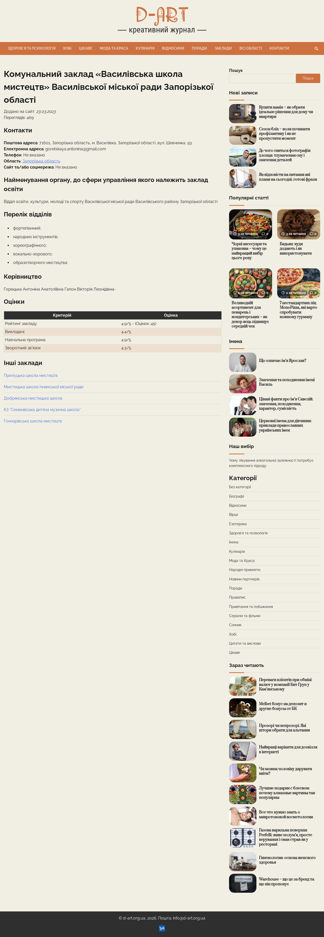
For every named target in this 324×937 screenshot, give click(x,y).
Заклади (223, 48)
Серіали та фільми (244, 616)
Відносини (173, 48)
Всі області (250, 48)
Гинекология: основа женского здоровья (287, 860)
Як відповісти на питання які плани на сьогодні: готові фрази (288, 177)
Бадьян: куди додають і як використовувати (296, 249)
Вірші (233, 515)
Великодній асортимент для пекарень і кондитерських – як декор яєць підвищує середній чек (250, 315)
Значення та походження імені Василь (287, 382)
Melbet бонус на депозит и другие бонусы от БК (283, 706)
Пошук (236, 70)
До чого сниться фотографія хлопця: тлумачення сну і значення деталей (284, 155)
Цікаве (85, 48)
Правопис (237, 597)
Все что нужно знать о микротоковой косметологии (286, 815)
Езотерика (238, 524)
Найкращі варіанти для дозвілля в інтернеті (288, 750)
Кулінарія (145, 48)
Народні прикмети (244, 570)
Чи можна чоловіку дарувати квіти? (285, 771)
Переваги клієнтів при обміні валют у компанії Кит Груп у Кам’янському (285, 685)
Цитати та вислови (245, 643)
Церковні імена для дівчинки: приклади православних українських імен (285, 426)
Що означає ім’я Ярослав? (282, 360)
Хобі (67, 48)
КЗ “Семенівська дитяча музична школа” (42, 409)
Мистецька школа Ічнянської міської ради (44, 386)
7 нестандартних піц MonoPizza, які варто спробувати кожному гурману (298, 310)
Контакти (279, 48)
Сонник (235, 625)
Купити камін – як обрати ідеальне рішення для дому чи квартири (286, 112)
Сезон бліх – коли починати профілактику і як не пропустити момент (284, 134)
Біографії (236, 496)
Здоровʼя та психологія (31, 48)
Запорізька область (41, 161)
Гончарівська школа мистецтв (33, 421)
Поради (199, 48)
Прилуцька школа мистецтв (31, 375)
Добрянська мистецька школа (33, 398)
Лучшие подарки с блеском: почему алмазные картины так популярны (287, 793)
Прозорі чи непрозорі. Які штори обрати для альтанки (284, 728)
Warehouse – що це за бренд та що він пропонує (286, 882)
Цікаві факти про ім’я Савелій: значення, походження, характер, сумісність (286, 404)
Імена (233, 542)
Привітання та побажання (251, 607)
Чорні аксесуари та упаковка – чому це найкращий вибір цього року (249, 251)
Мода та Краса (114, 48)
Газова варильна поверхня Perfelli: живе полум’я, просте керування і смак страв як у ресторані (285, 837)
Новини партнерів (244, 579)
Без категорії (240, 487)
